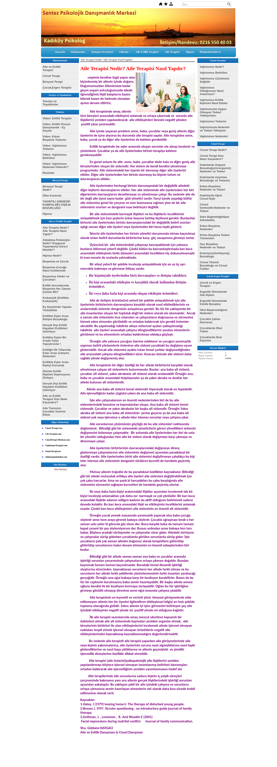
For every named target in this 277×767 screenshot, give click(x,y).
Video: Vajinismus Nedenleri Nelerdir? (56, 165)
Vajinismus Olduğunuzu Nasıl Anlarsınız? (212, 91)
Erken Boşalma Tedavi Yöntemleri (215, 236)
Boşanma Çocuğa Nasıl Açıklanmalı (54, 269)
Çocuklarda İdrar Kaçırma (211, 339)
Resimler (49, 172)
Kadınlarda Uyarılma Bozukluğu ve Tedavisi (215, 179)
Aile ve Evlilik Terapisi (52, 68)
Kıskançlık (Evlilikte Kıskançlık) (56, 299)
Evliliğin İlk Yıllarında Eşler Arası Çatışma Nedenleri (57, 353)
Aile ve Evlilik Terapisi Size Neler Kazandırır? (55, 399)
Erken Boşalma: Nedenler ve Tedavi (212, 188)
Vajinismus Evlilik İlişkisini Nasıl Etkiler (214, 101)
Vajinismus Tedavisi (213, 121)
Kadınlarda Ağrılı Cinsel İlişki (211, 197)
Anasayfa (60, 51)
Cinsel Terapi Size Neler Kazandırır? (212, 157)
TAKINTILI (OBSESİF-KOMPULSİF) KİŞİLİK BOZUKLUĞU (57, 205)
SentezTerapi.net (53, 451)
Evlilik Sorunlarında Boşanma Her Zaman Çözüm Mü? (57, 289)
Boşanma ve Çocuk (56, 261)
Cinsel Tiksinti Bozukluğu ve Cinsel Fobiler (213, 265)
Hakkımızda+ (78, 51)
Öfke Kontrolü (52, 195)
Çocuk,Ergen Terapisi (57, 87)
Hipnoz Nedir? (52, 255)
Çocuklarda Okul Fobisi (211, 329)
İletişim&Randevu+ (211, 51)
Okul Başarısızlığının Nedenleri (213, 311)
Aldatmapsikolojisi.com (56, 457)
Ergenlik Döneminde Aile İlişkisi (213, 293)
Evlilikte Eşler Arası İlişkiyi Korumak (56, 363)
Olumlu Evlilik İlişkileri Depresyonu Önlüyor (56, 374)
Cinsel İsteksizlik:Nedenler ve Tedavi (215, 208)
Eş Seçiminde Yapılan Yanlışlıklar (57, 308)
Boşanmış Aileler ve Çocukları (56, 278)
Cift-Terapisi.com (53, 434)
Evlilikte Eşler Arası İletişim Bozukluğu (56, 317)
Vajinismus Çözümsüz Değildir (214, 80)
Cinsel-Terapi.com (53, 428)
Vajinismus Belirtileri (213, 72)
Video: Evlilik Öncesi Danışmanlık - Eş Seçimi (56, 127)
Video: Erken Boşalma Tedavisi (54, 138)
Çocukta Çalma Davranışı (210, 320)
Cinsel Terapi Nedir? (213, 150)
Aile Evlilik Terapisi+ (147, 51)
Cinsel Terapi (51, 76)
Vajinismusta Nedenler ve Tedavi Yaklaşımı (215, 129)
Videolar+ (124, 51)
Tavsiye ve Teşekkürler (50, 103)
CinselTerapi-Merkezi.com (57, 440)
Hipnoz (190, 51)
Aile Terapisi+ (172, 51)
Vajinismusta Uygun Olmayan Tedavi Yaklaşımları (213, 112)
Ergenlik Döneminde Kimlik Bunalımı (213, 302)
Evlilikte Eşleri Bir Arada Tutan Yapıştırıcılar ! (54, 341)
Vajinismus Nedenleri (214, 136)
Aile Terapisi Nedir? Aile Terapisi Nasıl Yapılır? (56, 231)
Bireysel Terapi (53, 81)
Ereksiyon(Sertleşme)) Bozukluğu (214, 255)
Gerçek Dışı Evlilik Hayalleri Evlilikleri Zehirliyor (55, 328)
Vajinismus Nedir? (212, 66)
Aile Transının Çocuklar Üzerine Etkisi (54, 411)
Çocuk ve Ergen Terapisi (210, 284)
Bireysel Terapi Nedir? (53, 188)
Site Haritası (60, 469)
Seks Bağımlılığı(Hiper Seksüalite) (214, 218)
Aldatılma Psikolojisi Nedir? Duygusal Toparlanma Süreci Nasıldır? (56, 244)
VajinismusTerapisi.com (56, 445)
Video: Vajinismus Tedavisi (55, 147)
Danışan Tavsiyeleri (102, 51)
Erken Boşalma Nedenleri (210, 227)
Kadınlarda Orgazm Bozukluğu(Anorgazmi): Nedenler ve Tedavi (216, 168)
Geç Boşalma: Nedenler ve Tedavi (212, 245)
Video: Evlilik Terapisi (57, 118)
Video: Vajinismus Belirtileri (55, 156)
